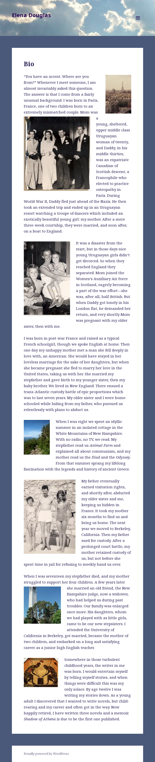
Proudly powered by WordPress (46, 754)
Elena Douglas (31, 15)
